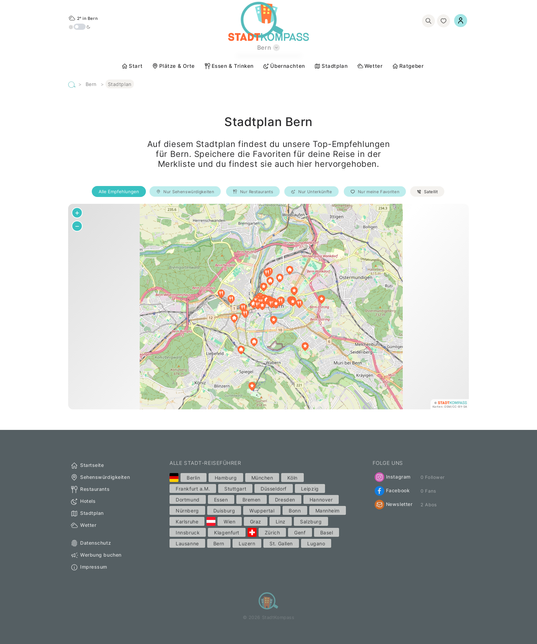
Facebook (392, 491)
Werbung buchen (96, 555)
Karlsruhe (187, 521)
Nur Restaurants (253, 191)
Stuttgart (235, 489)
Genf (299, 532)
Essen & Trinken (229, 66)
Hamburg (226, 478)
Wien (229, 521)
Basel (326, 532)
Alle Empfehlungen (119, 191)
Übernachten (284, 66)
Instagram (393, 477)
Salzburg (311, 521)
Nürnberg (187, 510)
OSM (447, 406)
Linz (281, 521)
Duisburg (224, 510)
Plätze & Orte (173, 66)
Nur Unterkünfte (311, 191)
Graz (255, 521)
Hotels (83, 501)
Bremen (251, 500)
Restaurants (90, 489)
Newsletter (394, 504)
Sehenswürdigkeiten (100, 477)
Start (131, 66)
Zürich (272, 532)
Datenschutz (90, 543)
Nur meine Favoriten (374, 191)
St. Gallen (281, 543)
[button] (293, 302)
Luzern (247, 543)
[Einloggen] (460, 20)
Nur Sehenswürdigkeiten (185, 191)
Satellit (427, 191)
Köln (292, 478)
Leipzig (310, 489)
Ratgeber (408, 66)
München (262, 478)
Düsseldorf (274, 489)
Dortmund (187, 500)
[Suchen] (428, 20)
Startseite (87, 465)
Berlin (193, 478)
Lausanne (187, 543)
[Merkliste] (443, 20)
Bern (91, 84)
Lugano (316, 543)
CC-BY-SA (459, 406)
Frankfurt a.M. (193, 489)
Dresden (285, 500)
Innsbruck (188, 532)
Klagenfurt (226, 532)
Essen (221, 500)
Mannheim (327, 510)
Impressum (88, 567)
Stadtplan (331, 66)
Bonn (295, 510)
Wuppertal (261, 510)
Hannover (321, 500)
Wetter (370, 66)
